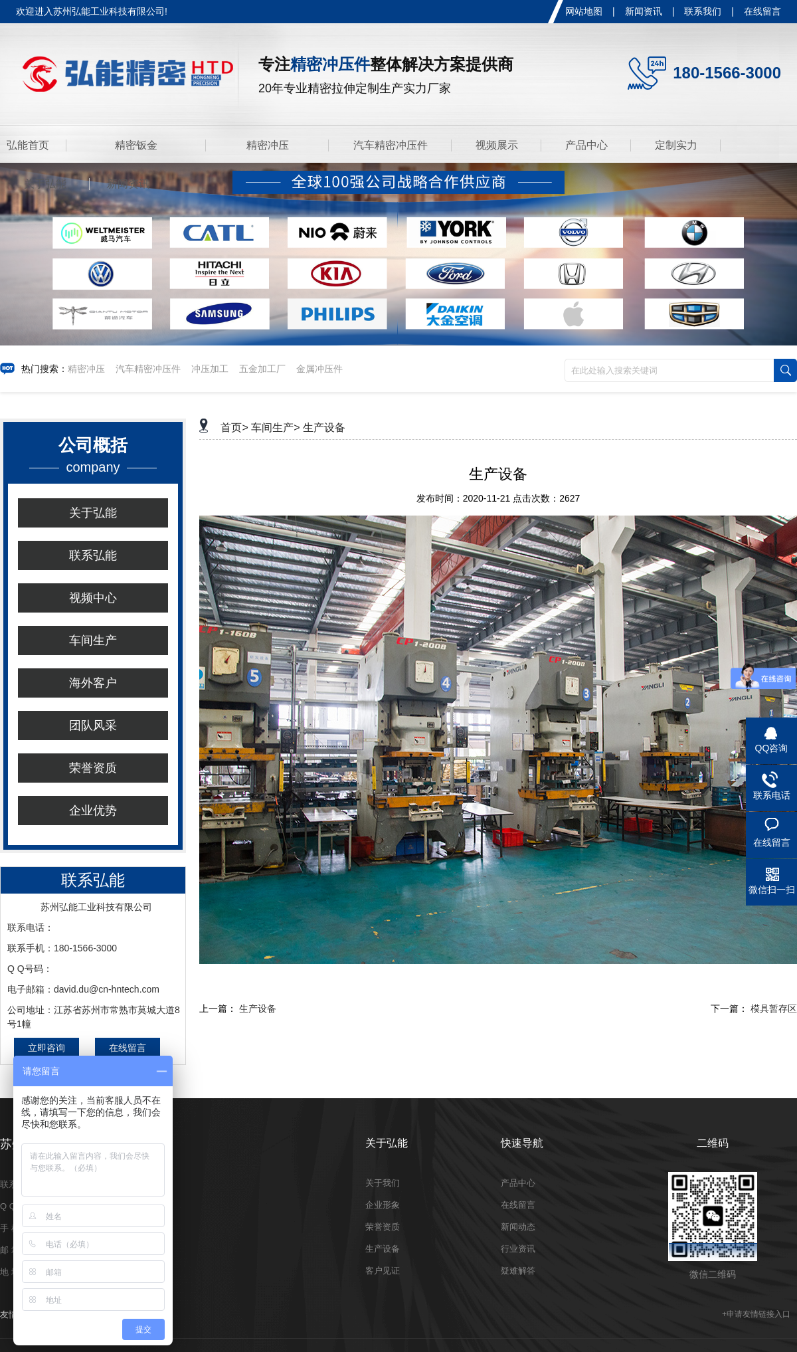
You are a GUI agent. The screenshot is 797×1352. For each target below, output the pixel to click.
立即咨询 (46, 1047)
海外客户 (93, 683)
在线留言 (762, 11)
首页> (234, 427)
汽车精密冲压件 (390, 145)
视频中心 (93, 598)
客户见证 (382, 1270)
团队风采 (93, 725)
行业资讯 (518, 1248)
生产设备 (324, 427)
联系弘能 (93, 555)
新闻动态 (518, 1226)
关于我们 (382, 1183)
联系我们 (702, 11)
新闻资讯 (643, 11)
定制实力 (676, 145)
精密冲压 (267, 145)
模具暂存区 (774, 1008)
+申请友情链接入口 (756, 1314)
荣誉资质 (93, 768)
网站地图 (583, 11)
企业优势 (93, 810)
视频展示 (497, 145)
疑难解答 (518, 1270)
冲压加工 (209, 368)
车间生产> (275, 427)
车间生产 (93, 640)
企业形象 (382, 1205)
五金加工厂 (262, 368)
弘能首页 (28, 145)
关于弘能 (45, 183)
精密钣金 (136, 145)
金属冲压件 (319, 368)
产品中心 (586, 145)
